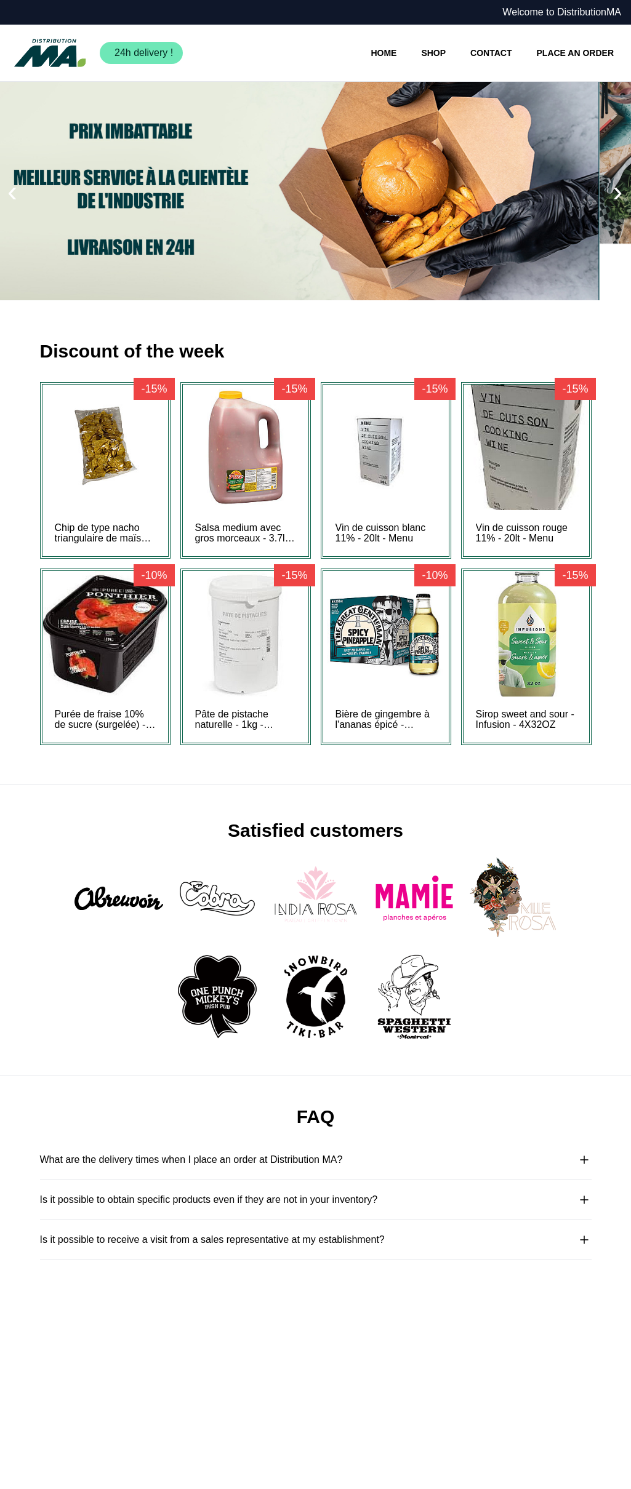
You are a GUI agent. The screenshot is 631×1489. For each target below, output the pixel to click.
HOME (383, 53)
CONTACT (491, 53)
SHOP (433, 53)
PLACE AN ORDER (575, 53)
